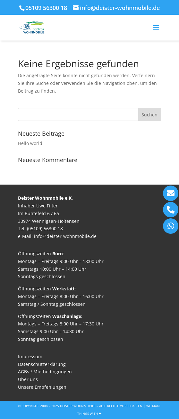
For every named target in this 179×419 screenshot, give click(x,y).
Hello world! (31, 143)
